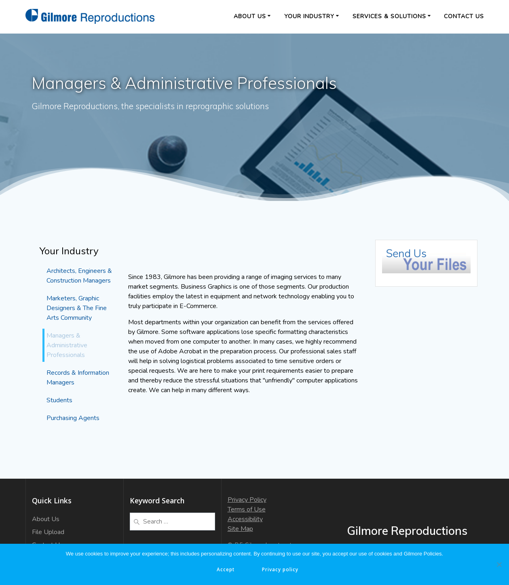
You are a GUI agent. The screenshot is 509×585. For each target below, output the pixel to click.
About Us (250, 16)
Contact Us (464, 16)
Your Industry (309, 16)
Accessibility (245, 519)
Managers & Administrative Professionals (66, 345)
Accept (226, 569)
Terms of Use (247, 509)
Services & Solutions (389, 16)
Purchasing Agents (72, 418)
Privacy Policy (247, 499)
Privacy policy (281, 569)
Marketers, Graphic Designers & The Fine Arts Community (76, 308)
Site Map (240, 528)
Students (59, 400)
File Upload (48, 532)
